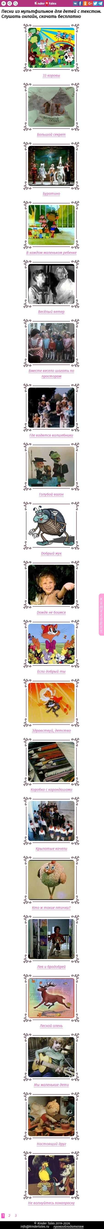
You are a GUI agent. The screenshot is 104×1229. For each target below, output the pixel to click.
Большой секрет (51, 134)
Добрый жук (51, 553)
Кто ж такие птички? (51, 908)
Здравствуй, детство (51, 730)
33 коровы (51, 75)
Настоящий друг (51, 1144)
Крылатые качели (51, 849)
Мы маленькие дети (51, 1085)
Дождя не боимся (51, 612)
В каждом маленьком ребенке (51, 253)
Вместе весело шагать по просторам (51, 373)
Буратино (51, 194)
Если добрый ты (51, 671)
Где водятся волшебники (51, 435)
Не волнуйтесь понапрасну (51, 1203)
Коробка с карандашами (51, 790)
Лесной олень (51, 1026)
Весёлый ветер (51, 312)
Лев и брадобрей (51, 967)
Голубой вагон (51, 494)
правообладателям (68, 1226)
